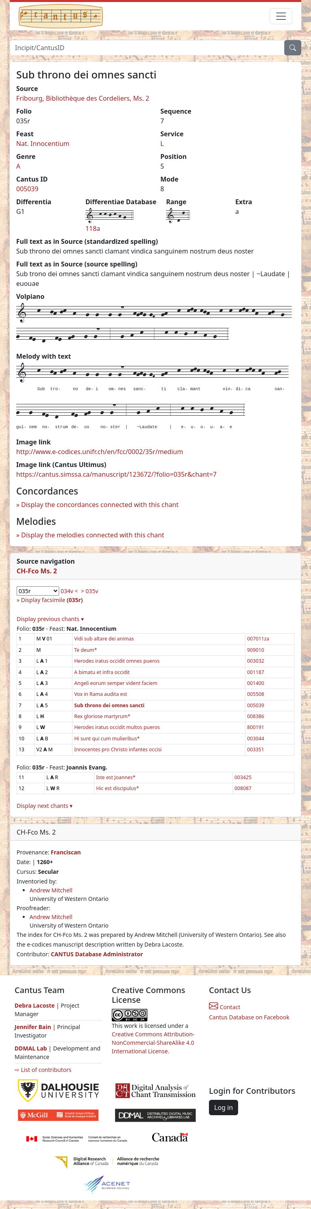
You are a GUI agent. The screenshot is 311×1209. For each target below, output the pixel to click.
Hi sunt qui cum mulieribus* (107, 738)
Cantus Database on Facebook (249, 1017)
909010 (255, 650)
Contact (224, 1007)
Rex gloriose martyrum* (102, 716)
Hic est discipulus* (117, 788)
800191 (255, 727)
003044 (255, 738)
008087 (242, 788)
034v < (69, 591)
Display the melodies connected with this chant (92, 535)
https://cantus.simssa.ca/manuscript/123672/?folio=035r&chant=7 (116, 474)
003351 (255, 749)
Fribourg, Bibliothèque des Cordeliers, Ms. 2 (82, 98)
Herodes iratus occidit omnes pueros (117, 660)
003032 (255, 660)
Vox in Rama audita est (100, 694)
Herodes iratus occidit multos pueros (117, 727)
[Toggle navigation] (281, 16)
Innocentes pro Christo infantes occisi (118, 749)
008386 (255, 716)
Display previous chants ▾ (50, 619)
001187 (255, 672)
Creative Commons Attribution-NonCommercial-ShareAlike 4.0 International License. (153, 1042)
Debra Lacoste (35, 1005)
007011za (258, 638)
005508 (255, 694)
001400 (255, 683)
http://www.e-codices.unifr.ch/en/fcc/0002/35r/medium (99, 451)
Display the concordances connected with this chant (100, 504)
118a (92, 228)
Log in (223, 1107)
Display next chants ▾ (44, 806)
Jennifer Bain (34, 1027)
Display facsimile (52, 600)
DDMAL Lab (31, 1048)
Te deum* (85, 650)
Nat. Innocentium (43, 143)
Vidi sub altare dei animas (104, 638)
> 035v (89, 591)
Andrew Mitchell (51, 890)
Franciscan (66, 852)
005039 (27, 188)
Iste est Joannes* (115, 777)
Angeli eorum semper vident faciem (115, 683)
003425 (242, 777)
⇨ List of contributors (43, 1070)
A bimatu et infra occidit (102, 672)
